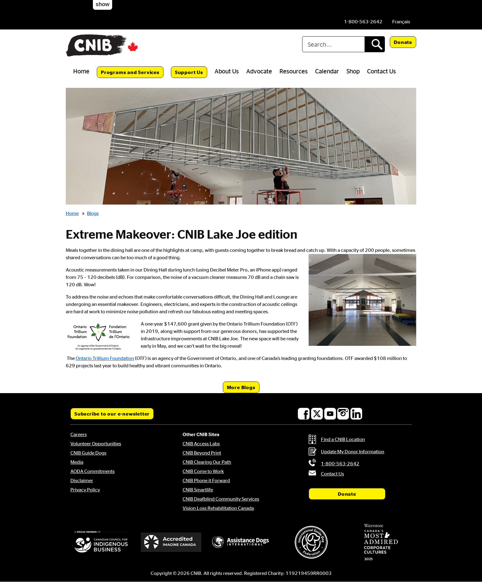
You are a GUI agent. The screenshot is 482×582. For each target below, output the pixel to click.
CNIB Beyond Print (202, 452)
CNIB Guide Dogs (88, 452)
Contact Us (381, 71)
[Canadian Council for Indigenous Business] (101, 542)
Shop (353, 71)
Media (76, 462)
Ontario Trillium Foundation (105, 358)
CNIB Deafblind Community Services (221, 499)
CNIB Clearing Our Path (207, 462)
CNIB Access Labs (201, 443)
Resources (293, 71)
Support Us (189, 72)
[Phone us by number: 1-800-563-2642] (363, 21)
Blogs (93, 213)
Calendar (327, 71)
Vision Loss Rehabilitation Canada (218, 508)
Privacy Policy (85, 489)
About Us (227, 71)
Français (401, 21)
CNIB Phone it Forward (206, 480)
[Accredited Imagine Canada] (171, 542)
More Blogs (241, 387)
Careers (78, 434)
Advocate (259, 71)
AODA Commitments (92, 471)
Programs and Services (130, 72)
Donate (403, 42)
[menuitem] (401, 21)
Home (81, 71)
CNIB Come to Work (203, 471)
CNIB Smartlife (198, 489)
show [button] (102, 4)
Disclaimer (81, 480)
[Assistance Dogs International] (241, 542)
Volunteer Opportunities (95, 443)
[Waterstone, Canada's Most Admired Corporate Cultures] (380, 542)
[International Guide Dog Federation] (311, 542)
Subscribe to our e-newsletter (112, 413)
